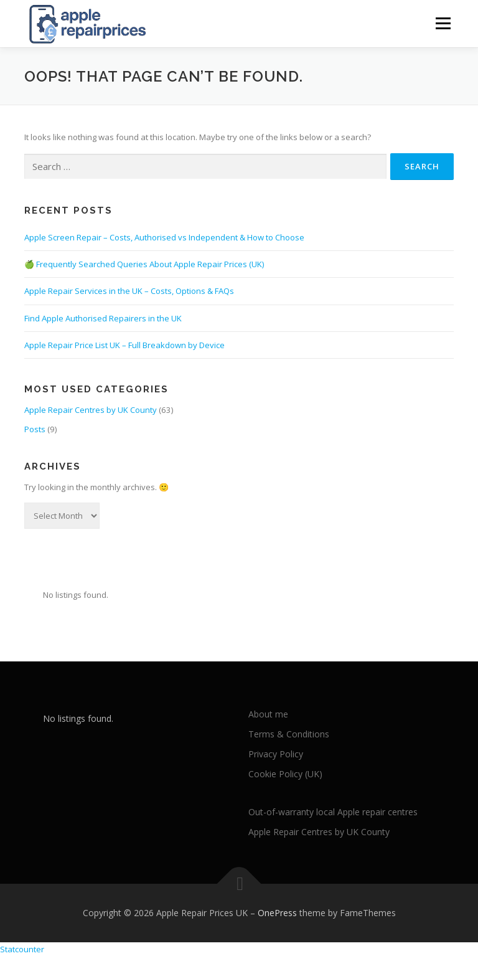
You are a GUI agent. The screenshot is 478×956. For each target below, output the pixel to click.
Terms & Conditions (288, 734)
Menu (443, 23)
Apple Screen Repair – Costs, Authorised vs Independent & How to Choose (164, 237)
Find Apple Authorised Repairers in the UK (103, 317)
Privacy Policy (275, 754)
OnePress (277, 913)
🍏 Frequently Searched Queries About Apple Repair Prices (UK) (144, 264)
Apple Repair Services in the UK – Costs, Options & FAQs (129, 290)
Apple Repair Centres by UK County (90, 409)
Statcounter (22, 948)
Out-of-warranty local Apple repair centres (333, 812)
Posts (34, 428)
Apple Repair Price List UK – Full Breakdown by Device (124, 345)
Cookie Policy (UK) (285, 773)
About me (268, 714)
